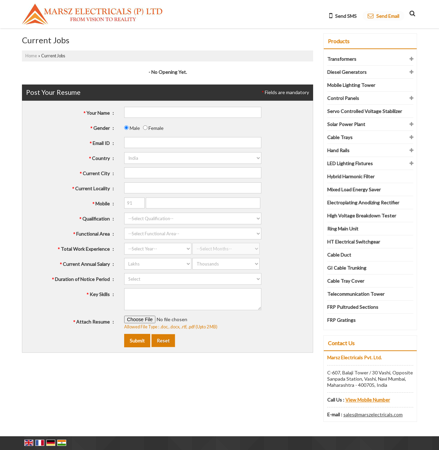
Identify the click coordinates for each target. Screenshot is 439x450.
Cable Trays (340, 137)
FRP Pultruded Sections (352, 307)
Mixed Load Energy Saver (354, 189)
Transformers (341, 59)
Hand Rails (338, 150)
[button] (367, 400)
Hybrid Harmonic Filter (351, 176)
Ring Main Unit (342, 229)
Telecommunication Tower (355, 294)
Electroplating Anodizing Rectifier (363, 202)
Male (132, 128)
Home (31, 55)
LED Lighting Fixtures (350, 163)
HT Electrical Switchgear (353, 242)
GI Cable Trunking (346, 268)
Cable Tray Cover (345, 281)
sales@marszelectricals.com (373, 414)
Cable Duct (339, 255)
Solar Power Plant (346, 124)
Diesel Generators (347, 72)
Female (153, 128)
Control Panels (343, 98)
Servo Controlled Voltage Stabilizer (364, 111)
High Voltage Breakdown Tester (361, 215)
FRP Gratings (341, 320)
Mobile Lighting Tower (351, 85)
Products (338, 41)
